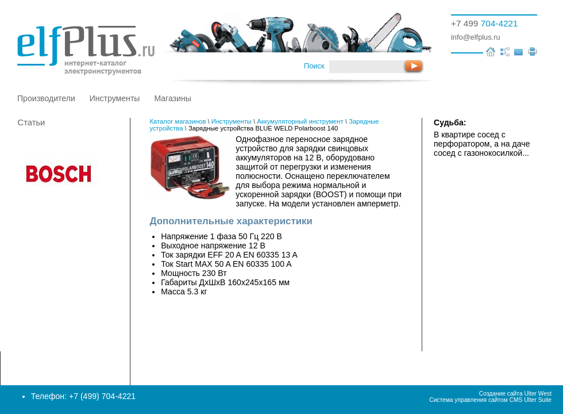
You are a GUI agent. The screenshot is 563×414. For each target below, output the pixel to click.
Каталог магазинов (178, 121)
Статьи (31, 122)
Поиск (314, 66)
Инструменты (115, 98)
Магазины (172, 98)
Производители (46, 98)
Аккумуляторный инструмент (300, 121)
